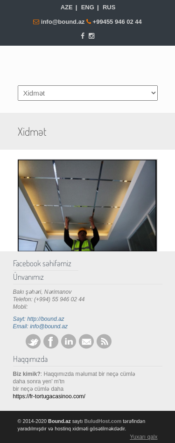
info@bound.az (63, 21)
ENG (87, 7)
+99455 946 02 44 (117, 21)
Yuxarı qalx (143, 437)
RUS (109, 7)
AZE (67, 7)
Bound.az (88, 64)
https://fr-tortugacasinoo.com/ (49, 396)
